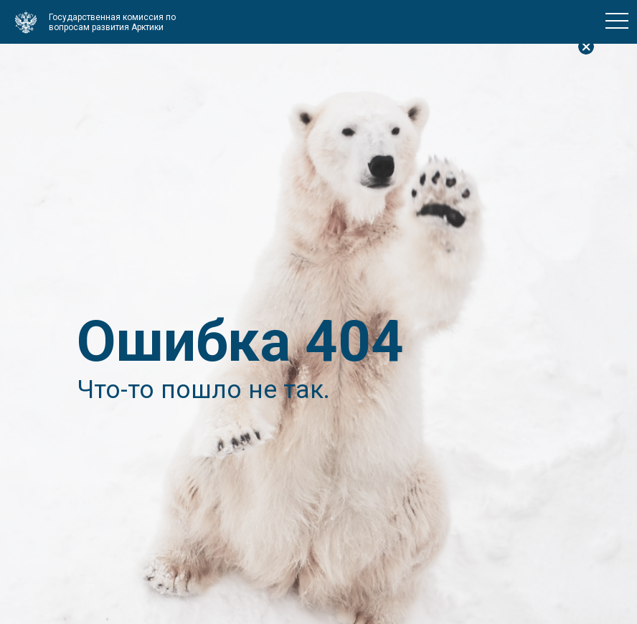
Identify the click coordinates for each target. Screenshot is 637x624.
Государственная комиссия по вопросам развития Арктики (112, 22)
